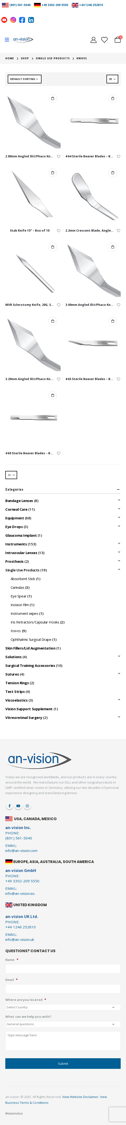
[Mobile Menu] (8, 40)
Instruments (16, 544)
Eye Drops (14, 526)
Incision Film (20, 604)
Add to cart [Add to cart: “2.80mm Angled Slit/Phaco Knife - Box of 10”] (52, 98)
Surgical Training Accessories (30, 665)
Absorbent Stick (23, 578)
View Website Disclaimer (80, 1097)
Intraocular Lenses (21, 552)
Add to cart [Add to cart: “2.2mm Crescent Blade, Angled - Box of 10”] (112, 172)
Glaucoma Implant (21, 535)
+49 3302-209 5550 (55, 5)
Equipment (14, 518)
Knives (16, 630)
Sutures (12, 674)
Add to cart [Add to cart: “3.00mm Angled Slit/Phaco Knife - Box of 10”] (112, 247)
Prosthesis (14, 561)
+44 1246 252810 (91, 5)
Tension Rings (17, 682)
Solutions (13, 656)
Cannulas (17, 587)
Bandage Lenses (19, 500)
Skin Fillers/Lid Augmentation (30, 648)
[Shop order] (25, 79)
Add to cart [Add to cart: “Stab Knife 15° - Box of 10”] (52, 172)
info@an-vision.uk (19, 939)
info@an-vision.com (21, 850)
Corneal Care (16, 509)
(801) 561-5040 (19, 5)
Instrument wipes (24, 613)
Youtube (18, 806)
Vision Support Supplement (29, 708)
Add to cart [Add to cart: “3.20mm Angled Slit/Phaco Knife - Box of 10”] (52, 321)
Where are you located (25, 1000)
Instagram (27, 806)
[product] (33, 121)
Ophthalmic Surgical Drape (31, 639)
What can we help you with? (28, 1017)
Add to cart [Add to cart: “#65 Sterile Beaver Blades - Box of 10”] (112, 321)
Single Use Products (22, 570)
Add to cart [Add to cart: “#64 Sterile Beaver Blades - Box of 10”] (112, 98)
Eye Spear (19, 596)
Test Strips (15, 691)
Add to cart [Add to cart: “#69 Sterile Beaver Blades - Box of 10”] (52, 395)
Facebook (9, 806)
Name (11, 960)
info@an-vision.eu (20, 893)
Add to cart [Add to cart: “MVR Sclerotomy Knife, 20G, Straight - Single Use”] (52, 247)
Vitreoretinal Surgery (23, 717)
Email (11, 980)
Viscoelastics (16, 700)
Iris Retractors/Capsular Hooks (35, 622)
